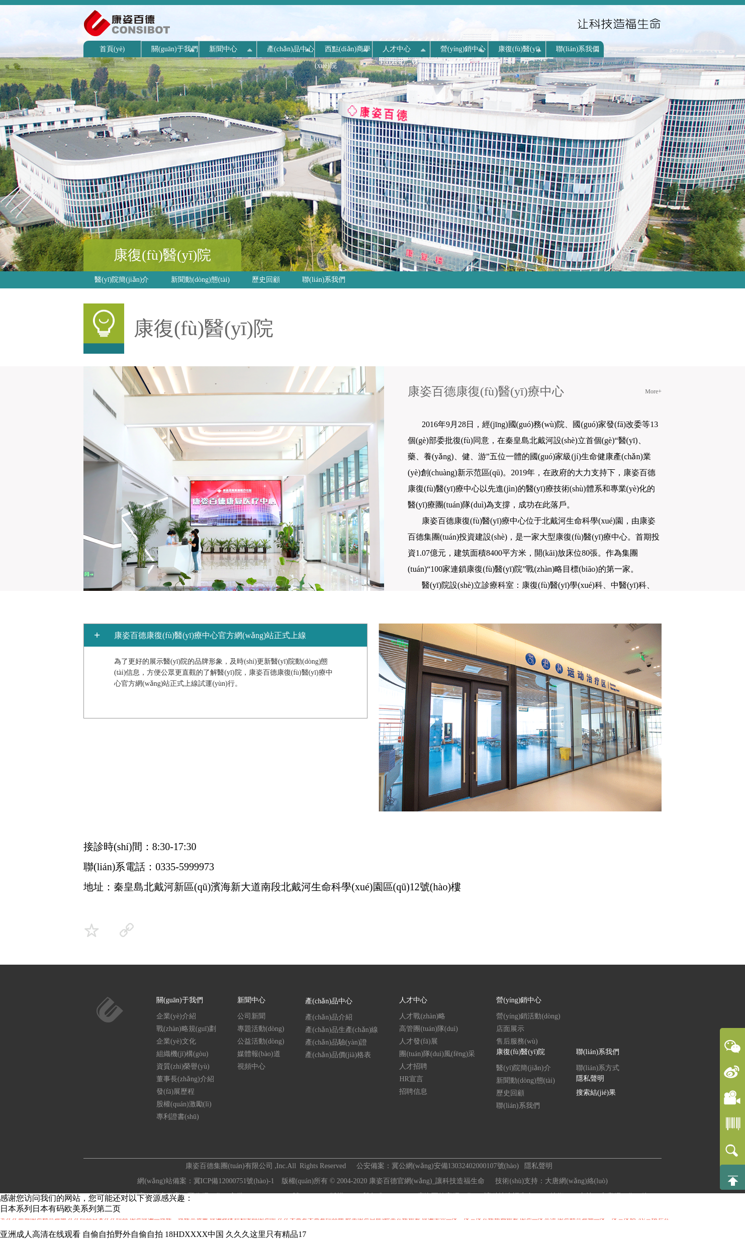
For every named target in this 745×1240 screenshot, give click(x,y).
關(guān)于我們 (174, 49)
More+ (653, 391)
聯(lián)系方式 (597, 1068)
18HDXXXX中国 (194, 1234)
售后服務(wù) (516, 1041)
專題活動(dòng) (260, 1028)
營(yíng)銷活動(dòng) (528, 1016)
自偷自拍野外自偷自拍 (122, 1234)
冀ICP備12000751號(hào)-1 (235, 1181)
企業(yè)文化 (176, 1041)
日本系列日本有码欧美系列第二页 (60, 1208)
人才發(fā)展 (418, 1041)
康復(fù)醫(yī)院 (162, 255)
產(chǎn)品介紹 (328, 1017)
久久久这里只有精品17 (266, 1234)
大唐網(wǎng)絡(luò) (576, 1181)
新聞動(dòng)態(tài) (200, 279)
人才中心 (397, 49)
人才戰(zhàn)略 (422, 1016)
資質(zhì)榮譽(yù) (183, 1066)
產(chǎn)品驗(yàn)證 (336, 1042)
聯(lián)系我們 (577, 49)
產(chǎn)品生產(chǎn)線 (341, 1030)
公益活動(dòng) (260, 1041)
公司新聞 (251, 1016)
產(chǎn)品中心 (290, 49)
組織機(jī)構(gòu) (182, 1054)
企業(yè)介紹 (176, 1016)
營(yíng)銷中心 (463, 49)
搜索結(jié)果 (596, 1092)
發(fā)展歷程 (175, 1091)
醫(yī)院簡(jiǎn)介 (122, 279)
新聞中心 (223, 49)
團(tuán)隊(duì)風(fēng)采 (437, 1054)
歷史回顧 (266, 279)
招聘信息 (413, 1091)
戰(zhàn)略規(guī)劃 (186, 1028)
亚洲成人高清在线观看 (40, 1234)
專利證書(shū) (177, 1116)
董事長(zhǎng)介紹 (185, 1079)
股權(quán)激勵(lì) (184, 1104)
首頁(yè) (112, 49)
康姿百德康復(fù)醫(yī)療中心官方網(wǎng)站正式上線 (210, 635)
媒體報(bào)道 (259, 1054)
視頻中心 (251, 1066)
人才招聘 (413, 1066)
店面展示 (510, 1028)
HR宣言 (411, 1079)
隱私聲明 (590, 1078)
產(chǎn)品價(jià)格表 (338, 1055)
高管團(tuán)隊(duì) (428, 1028)
